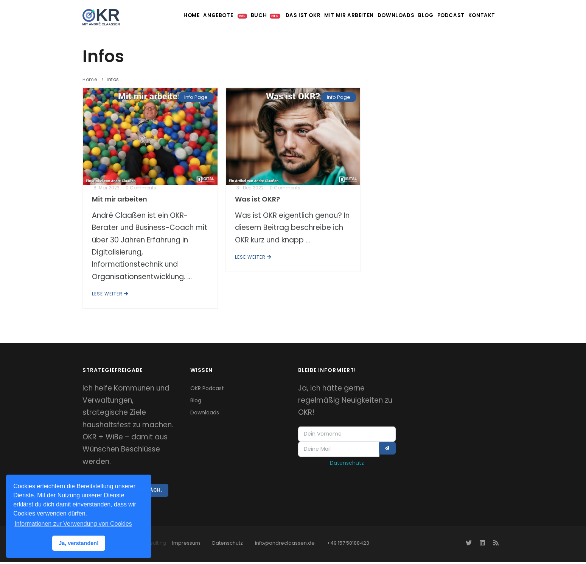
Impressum (186, 544)
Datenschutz (347, 465)
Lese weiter (110, 294)
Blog (408, 15)
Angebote (176, 15)
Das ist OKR (272, 15)
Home (143, 15)
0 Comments (141, 187)
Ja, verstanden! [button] (79, 543)
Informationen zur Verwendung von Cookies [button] (73, 523)
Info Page (196, 97)
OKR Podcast (207, 388)
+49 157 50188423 (348, 544)
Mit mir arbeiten (323, 15)
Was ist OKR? (257, 199)
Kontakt (475, 15)
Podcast (439, 15)
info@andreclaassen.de (285, 544)
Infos (113, 79)
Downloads (373, 15)
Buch (230, 15)
